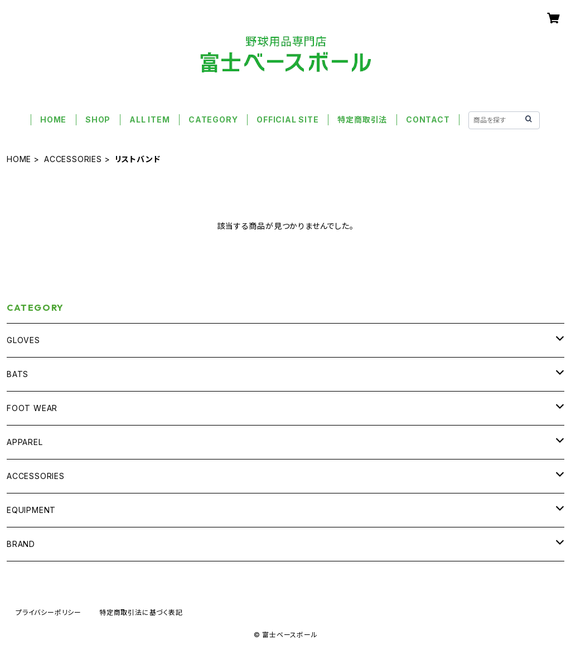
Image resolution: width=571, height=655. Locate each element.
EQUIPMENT (31, 510)
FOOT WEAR (32, 408)
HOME (53, 119)
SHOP (97, 119)
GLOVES (23, 340)
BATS (17, 374)
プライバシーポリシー (48, 612)
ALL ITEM (149, 119)
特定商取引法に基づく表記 (141, 612)
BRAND (21, 544)
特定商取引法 (362, 119)
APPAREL (25, 442)
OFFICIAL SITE (287, 119)
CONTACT (428, 119)
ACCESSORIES (73, 159)
